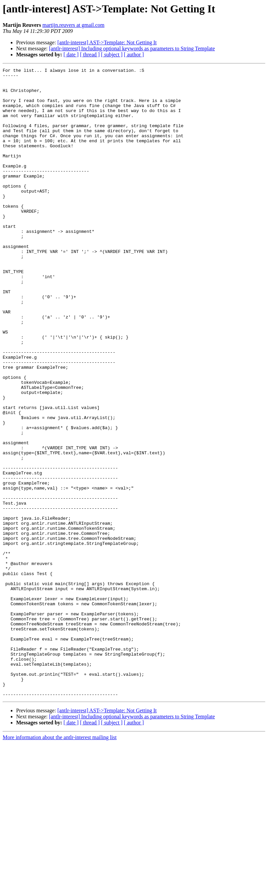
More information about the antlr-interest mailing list (60, 863)
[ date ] (71, 54)
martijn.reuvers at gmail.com (73, 25)
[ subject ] (112, 54)
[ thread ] (90, 54)
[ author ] (134, 54)
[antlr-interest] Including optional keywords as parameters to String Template (132, 48)
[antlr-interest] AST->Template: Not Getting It (107, 42)
